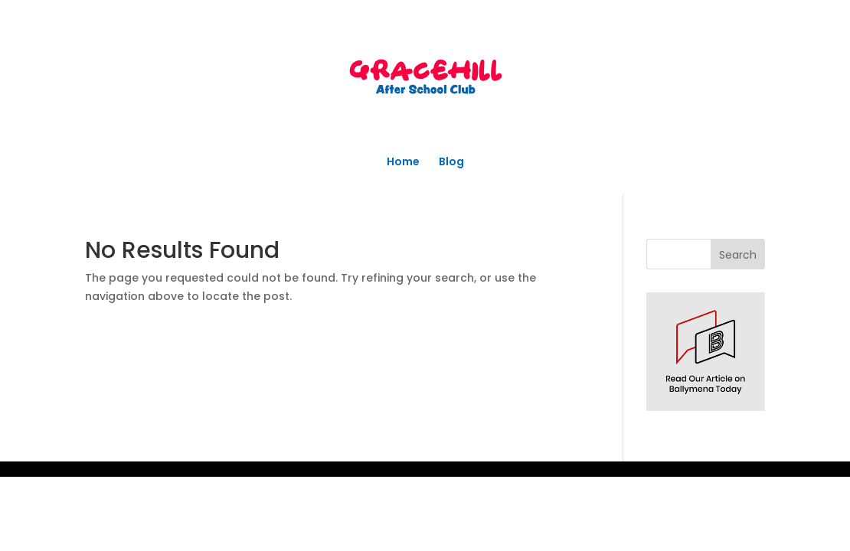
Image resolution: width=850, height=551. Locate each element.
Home (403, 162)
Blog (451, 162)
